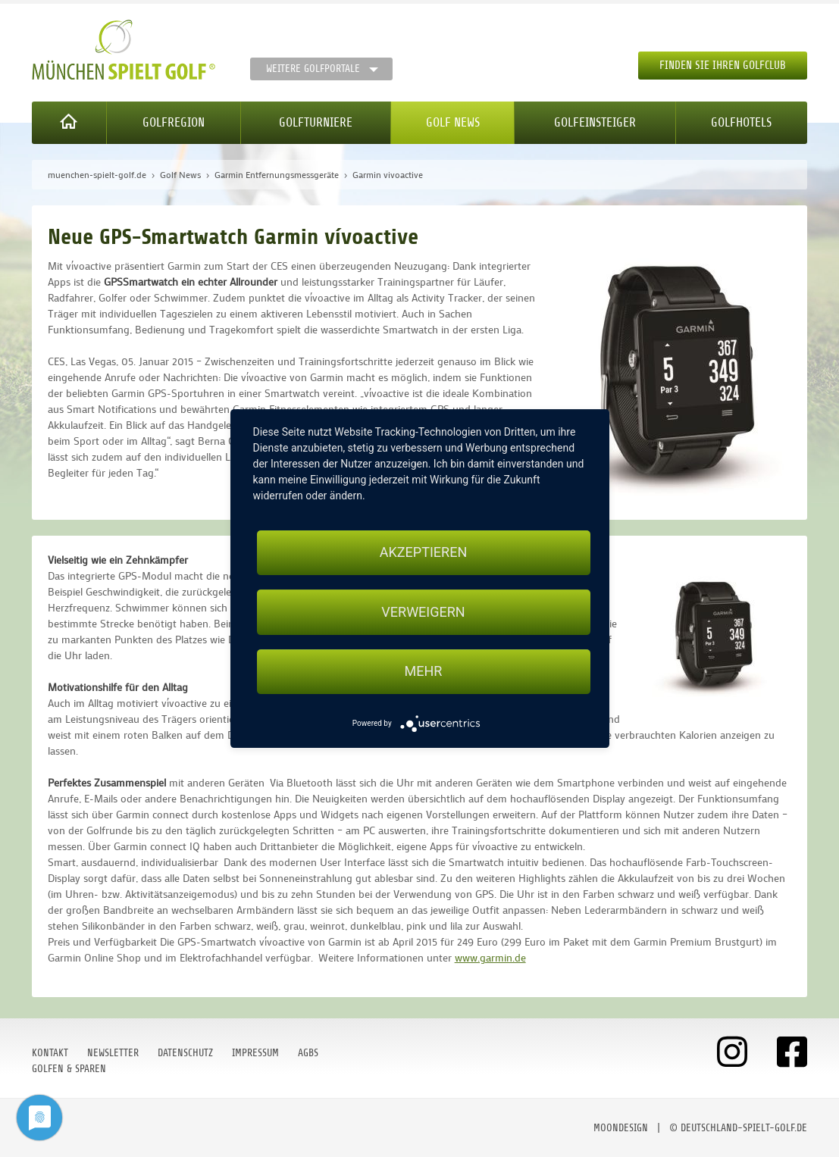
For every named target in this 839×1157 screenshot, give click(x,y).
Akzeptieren (423, 552)
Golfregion (173, 122)
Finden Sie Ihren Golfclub (722, 65)
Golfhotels (741, 122)
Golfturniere (315, 122)
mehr (424, 672)
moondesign (620, 1128)
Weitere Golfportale (313, 68)
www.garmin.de (490, 957)
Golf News (453, 122)
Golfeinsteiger (595, 122)
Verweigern (423, 612)
